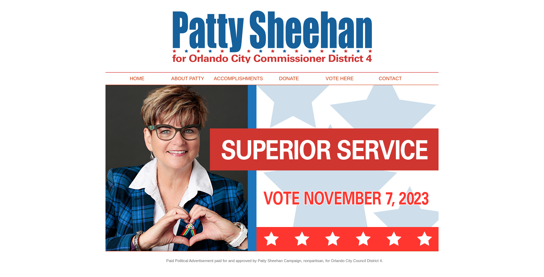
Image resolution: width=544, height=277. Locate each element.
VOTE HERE (340, 78)
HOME (137, 78)
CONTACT (390, 78)
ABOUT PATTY (187, 78)
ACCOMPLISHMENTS (239, 78)
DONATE (289, 78)
